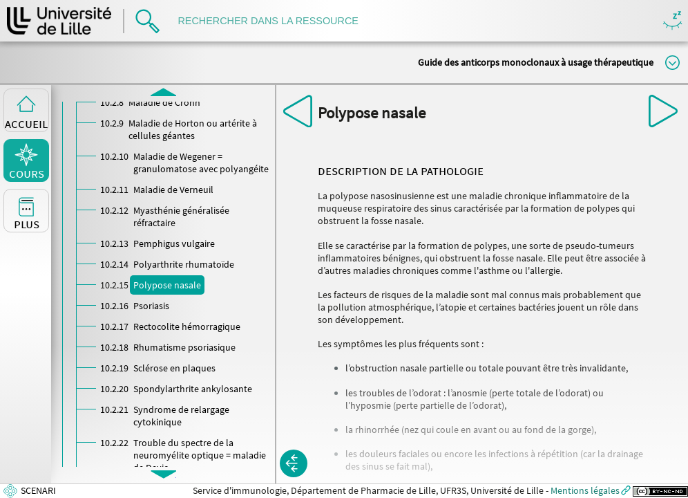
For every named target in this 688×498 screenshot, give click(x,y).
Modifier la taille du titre (672, 62)
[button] (293, 463)
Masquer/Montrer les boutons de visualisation (672, 21)
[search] (275, 21)
